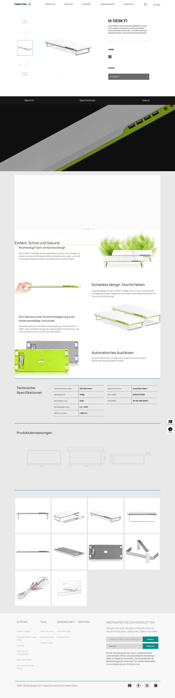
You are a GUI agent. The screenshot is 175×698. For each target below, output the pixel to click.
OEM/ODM (128, 4)
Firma (43, 622)
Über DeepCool (46, 631)
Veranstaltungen (64, 631)
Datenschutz (134, 664)
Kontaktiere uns (47, 637)
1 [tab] (57, 76)
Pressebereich (63, 637)
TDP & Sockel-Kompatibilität (23, 652)
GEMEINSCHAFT (107, 4)
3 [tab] (66, 76)
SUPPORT (68, 4)
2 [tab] (61, 76)
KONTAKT (86, 4)
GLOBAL (156, 4)
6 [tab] (78, 76)
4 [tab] (70, 76)
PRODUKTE (50, 4)
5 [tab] (74, 76)
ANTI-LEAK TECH (24, 659)
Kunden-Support (24, 631)
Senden (150, 639)
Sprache (150, 646)
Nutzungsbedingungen (116, 664)
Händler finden (46, 642)
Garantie (20, 645)
